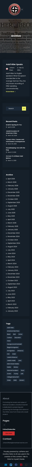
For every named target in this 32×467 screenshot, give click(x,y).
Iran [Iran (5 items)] (8, 354)
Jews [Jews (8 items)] (19, 360)
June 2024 (11, 253)
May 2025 (11, 216)
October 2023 (13, 281)
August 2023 (12, 287)
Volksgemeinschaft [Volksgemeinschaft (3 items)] (13, 377)
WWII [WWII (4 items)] (15, 380)
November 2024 (14, 236)
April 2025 (11, 219)
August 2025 (12, 206)
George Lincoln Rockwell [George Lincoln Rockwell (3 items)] (14, 344)
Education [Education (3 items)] (18, 337)
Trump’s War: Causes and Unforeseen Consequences (15, 140)
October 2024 (13, 240)
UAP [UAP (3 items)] (22, 374)
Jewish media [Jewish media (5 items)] (11, 360)
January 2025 (13, 230)
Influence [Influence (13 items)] (20, 351)
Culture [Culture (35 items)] (9, 337)
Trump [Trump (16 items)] (16, 374)
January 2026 (13, 189)
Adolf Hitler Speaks (14, 64)
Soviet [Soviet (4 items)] (9, 374)
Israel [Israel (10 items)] (14, 354)
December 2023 (14, 274)
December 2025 (13, 192)
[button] (6, 465)
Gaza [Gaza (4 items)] (8, 341)
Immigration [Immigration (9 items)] (11, 351)
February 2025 (13, 226)
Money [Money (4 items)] (16, 367)
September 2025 (14, 202)
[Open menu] (22, 9)
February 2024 (13, 267)
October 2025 (13, 199)
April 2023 (11, 301)
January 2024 (13, 270)
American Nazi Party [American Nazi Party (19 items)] (13, 331)
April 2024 (11, 260)
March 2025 (12, 223)
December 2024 (14, 233)
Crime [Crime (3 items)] (20, 334)
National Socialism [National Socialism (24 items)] (12, 370)
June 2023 (11, 294)
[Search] (24, 109)
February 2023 (13, 308)
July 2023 (11, 291)
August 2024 (12, 247)
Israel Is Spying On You (14, 125)
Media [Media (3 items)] (9, 367)
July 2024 (11, 250)
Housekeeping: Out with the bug (15, 149)
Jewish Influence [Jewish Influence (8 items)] (12, 357)
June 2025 (11, 213)
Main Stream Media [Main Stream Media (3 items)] (13, 364)
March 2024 (12, 264)
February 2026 (13, 186)
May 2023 (11, 297)
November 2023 (13, 277)
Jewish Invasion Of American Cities (12, 132)
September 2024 (14, 243)
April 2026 (11, 179)
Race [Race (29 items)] (22, 370)
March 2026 (12, 182)
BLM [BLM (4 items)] (14, 334)
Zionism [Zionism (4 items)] (21, 380)
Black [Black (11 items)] (8, 334)
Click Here (8, 433)
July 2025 (11, 209)
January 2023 (13, 311)
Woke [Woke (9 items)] (9, 380)
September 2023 (14, 284)
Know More (10, 92)
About (6, 398)
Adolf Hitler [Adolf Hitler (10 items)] (10, 328)
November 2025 (13, 196)
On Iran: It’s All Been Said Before (14, 157)
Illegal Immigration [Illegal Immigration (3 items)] (12, 347)
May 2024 (11, 257)
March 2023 (12, 304)
